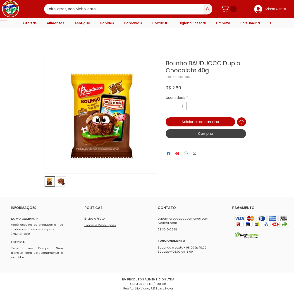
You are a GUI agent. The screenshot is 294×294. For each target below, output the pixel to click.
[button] (229, 9)
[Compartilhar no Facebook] (168, 153)
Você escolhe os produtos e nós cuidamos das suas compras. (37, 227)
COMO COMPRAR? (24, 219)
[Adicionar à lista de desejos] (241, 121)
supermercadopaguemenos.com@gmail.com (183, 220)
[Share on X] (194, 153)
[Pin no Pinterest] (177, 153)
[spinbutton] (176, 106)
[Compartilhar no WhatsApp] (186, 153)
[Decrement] (169, 106)
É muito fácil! (20, 234)
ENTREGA (18, 242)
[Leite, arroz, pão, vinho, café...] (121, 9)
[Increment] (183, 106)
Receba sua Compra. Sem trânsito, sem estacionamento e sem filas (37, 252)
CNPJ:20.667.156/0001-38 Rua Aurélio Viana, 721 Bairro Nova (148, 286)
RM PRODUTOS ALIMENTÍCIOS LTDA (148, 279)
